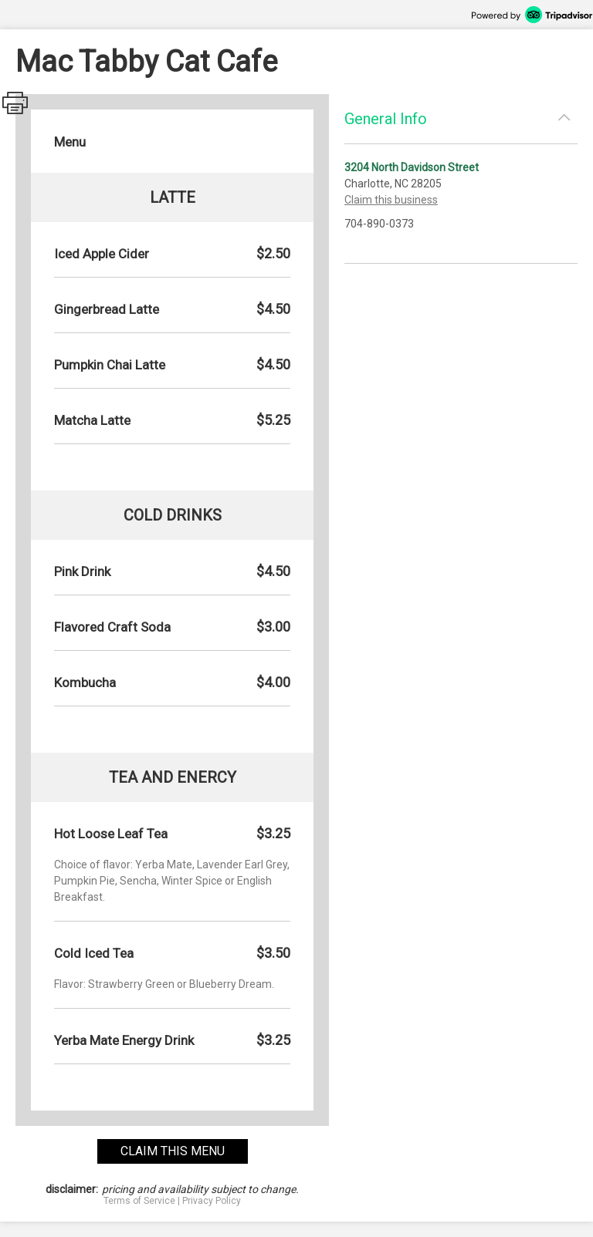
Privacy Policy (211, 1200)
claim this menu (172, 1151)
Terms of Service (139, 1200)
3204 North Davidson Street (411, 167)
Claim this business (391, 200)
